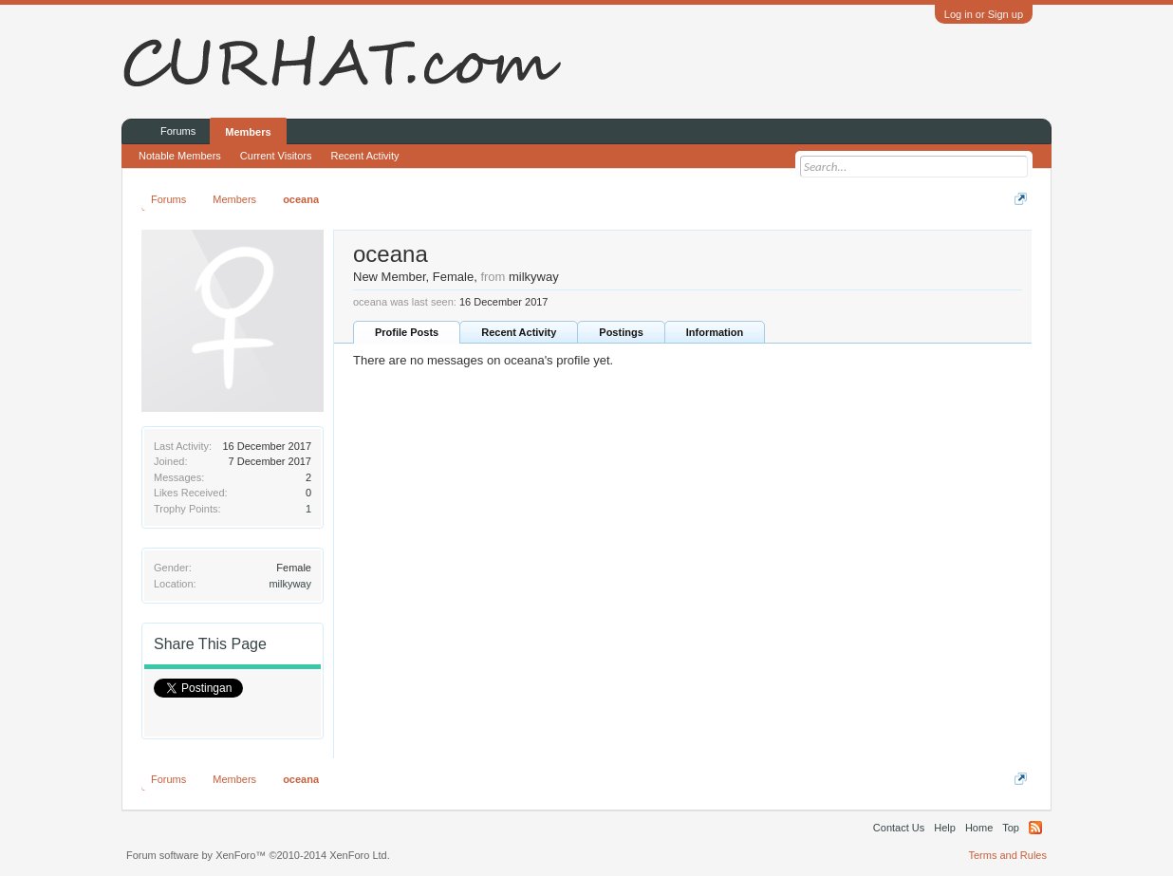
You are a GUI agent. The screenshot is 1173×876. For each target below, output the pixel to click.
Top (1010, 827)
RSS (1035, 827)
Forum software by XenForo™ (258, 855)
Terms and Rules (1007, 855)
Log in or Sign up (983, 14)
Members (247, 132)
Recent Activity (518, 332)
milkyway (290, 583)
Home (979, 827)
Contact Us (898, 827)
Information (715, 332)
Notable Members (180, 155)
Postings (620, 332)
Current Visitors (276, 155)
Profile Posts (406, 332)
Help (945, 827)
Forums (178, 131)
